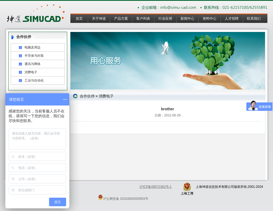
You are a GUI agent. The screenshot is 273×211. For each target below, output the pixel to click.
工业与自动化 (34, 80)
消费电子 (31, 72)
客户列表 (143, 19)
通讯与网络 (33, 64)
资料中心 (209, 19)
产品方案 (121, 19)
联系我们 (254, 19)
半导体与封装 (34, 56)
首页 (79, 19)
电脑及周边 (33, 47)
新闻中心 (187, 19)
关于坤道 (99, 19)
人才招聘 (232, 19)
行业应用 (165, 19)
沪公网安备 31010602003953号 (123, 197)
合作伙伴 (87, 96)
